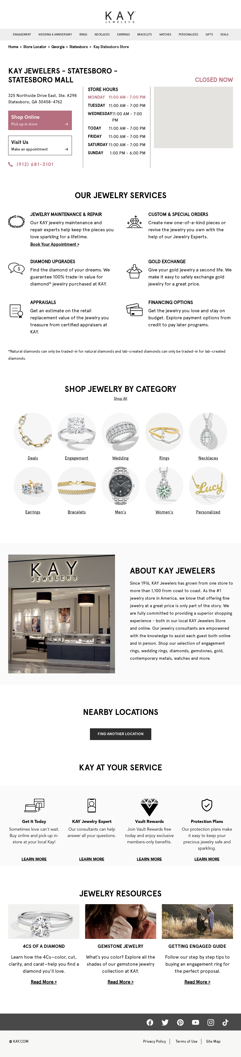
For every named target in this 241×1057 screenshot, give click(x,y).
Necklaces (102, 34)
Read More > (44, 982)
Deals (224, 34)
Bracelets (144, 34)
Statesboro (78, 47)
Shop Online (40, 121)
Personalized (188, 34)
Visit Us (40, 146)
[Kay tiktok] (225, 1022)
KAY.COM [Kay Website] (19, 1041)
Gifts (209, 34)
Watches (165, 34)
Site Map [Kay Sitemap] (213, 1041)
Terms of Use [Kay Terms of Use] (186, 1041)
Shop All (120, 398)
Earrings (123, 34)
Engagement (22, 34)
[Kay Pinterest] (180, 1022)
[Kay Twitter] (165, 1022)
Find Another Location (121, 734)
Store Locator (34, 47)
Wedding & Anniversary (55, 34)
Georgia (57, 47)
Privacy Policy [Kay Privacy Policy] (154, 1041)
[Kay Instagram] (211, 1022)
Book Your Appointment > (54, 244)
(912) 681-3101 (31, 164)
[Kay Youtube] (195, 1022)
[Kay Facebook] (150, 1022)
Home (13, 47)
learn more (34, 859)
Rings (83, 34)
